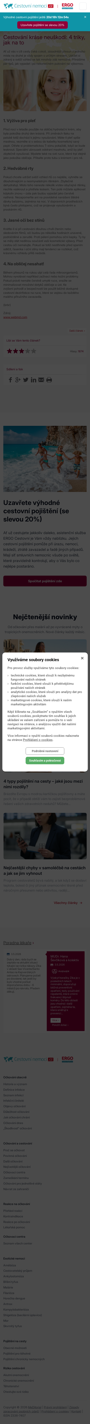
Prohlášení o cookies (38, 740)
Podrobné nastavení (45, 751)
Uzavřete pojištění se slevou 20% (42, 25)
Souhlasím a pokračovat (45, 760)
